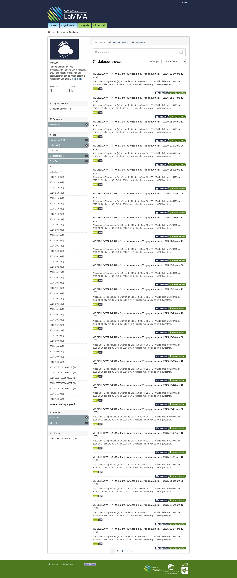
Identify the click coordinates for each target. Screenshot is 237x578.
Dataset (53, 25)
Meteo (73, 32)
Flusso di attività (118, 42)
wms (95, 89)
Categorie (84, 25)
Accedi (185, 2)
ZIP (100, 89)
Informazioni (99, 25)
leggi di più (77, 79)
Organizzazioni (68, 25)
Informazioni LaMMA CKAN (60, 564)
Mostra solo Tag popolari (62, 404)
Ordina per (154, 61)
